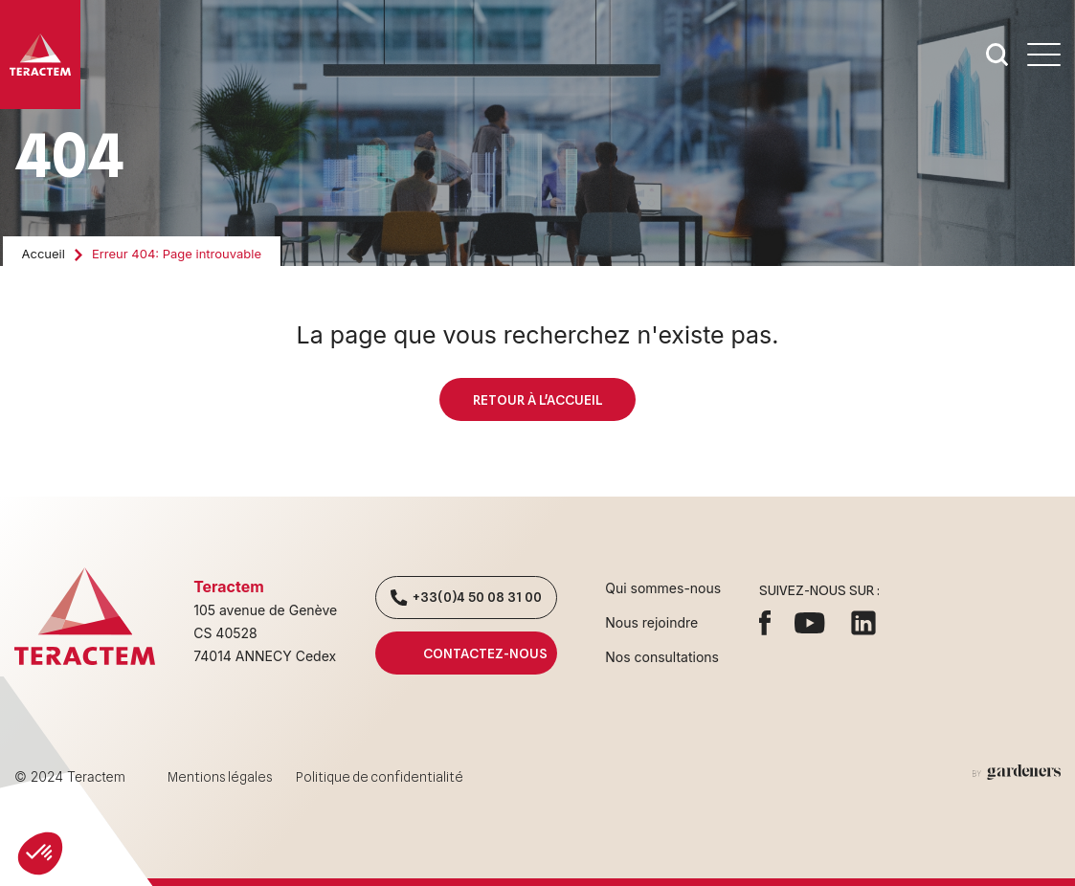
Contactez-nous (466, 653)
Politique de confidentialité (379, 777)
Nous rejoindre (651, 622)
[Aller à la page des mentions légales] (1017, 772)
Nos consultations (662, 657)
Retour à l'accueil (537, 399)
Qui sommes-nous (663, 588)
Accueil (43, 253)
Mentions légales (220, 777)
